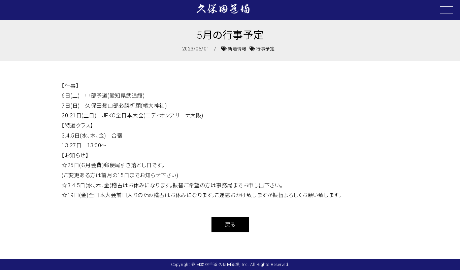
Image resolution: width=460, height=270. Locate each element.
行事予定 (262, 48)
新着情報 (233, 48)
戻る (230, 225)
